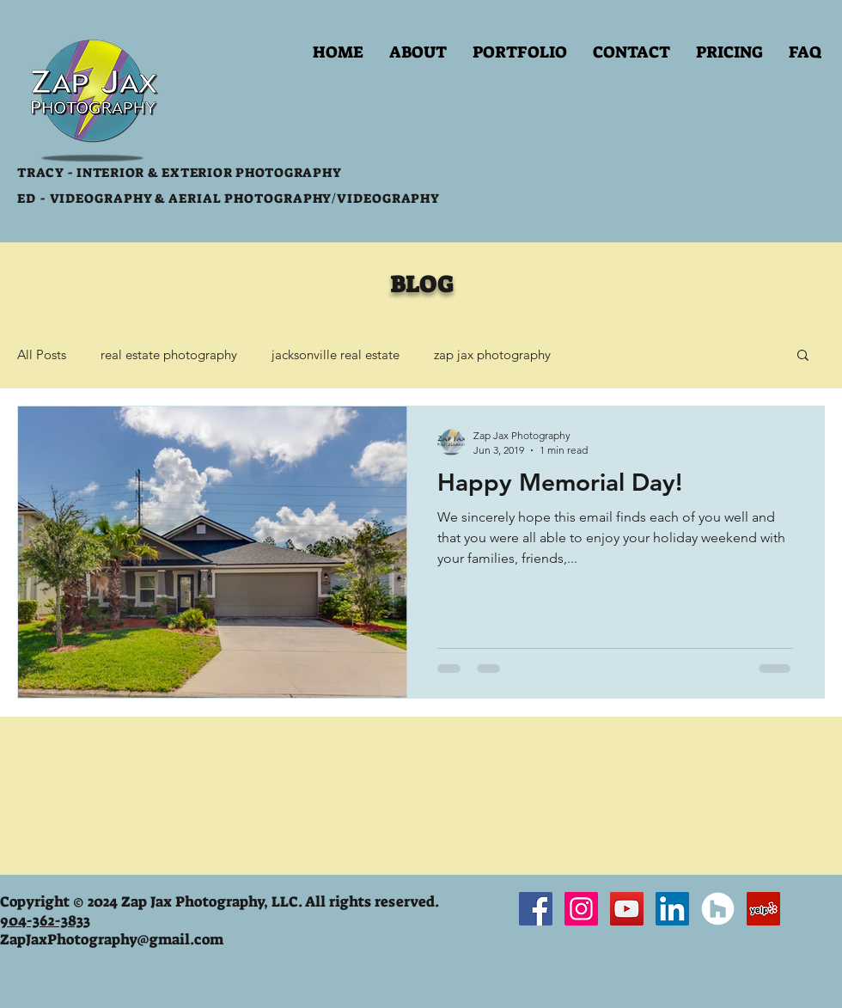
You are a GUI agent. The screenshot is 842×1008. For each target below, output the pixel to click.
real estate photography (169, 354)
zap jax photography (492, 354)
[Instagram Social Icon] (581, 909)
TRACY (40, 172)
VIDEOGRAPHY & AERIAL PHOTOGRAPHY (189, 198)
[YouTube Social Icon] (627, 909)
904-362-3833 (45, 920)
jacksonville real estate (336, 354)
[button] (520, 52)
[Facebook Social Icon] (535, 909)
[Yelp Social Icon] (763, 909)
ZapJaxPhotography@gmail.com (111, 939)
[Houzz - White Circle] (718, 909)
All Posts (41, 354)
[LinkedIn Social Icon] (672, 909)
